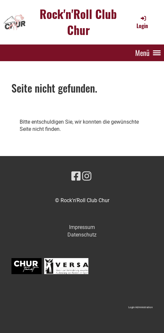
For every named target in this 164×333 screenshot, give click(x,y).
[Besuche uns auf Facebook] (76, 176)
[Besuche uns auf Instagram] (86, 176)
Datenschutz (82, 235)
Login (142, 22)
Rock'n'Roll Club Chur (78, 22)
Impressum (82, 227)
